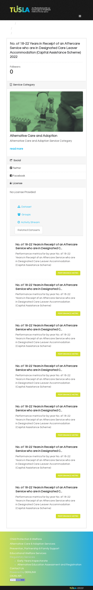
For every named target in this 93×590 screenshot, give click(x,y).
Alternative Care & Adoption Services (32, 544)
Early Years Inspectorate (32, 561)
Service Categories (33, 23)
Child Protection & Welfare (26, 539)
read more (16, 148)
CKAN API (15, 576)
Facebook (17, 175)
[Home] (11, 23)
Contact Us (17, 568)
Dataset (24, 206)
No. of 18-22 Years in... (31, 33)
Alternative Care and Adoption (37, 28)
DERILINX (30, 572)
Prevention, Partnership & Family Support (34, 548)
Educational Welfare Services (28, 553)
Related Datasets (29, 230)
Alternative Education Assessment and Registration (49, 564)
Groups (24, 214)
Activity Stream (29, 222)
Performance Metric (68, 273)
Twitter (15, 168)
